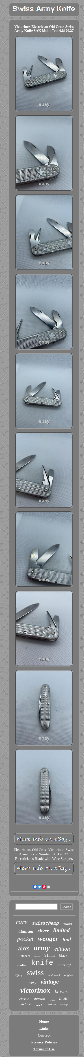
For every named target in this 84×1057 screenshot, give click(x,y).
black (63, 955)
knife (42, 963)
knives (61, 991)
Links (44, 1028)
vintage (50, 981)
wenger (48, 938)
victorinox (35, 990)
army (42, 948)
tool (66, 939)
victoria (26, 1004)
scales (37, 956)
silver (43, 930)
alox (23, 948)
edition (62, 949)
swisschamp (45, 923)
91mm (49, 955)
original (68, 975)
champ (64, 1004)
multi (64, 998)
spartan (39, 999)
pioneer (25, 956)
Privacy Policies (44, 1042)
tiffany (18, 975)
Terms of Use (44, 1049)
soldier (22, 965)
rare (22, 922)
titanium (25, 931)
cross (52, 999)
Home (44, 1021)
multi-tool (54, 975)
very (32, 982)
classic (24, 999)
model (67, 924)
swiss (35, 972)
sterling (64, 964)
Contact (44, 1035)
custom (51, 1004)
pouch (39, 1005)
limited (61, 930)
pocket (25, 938)
